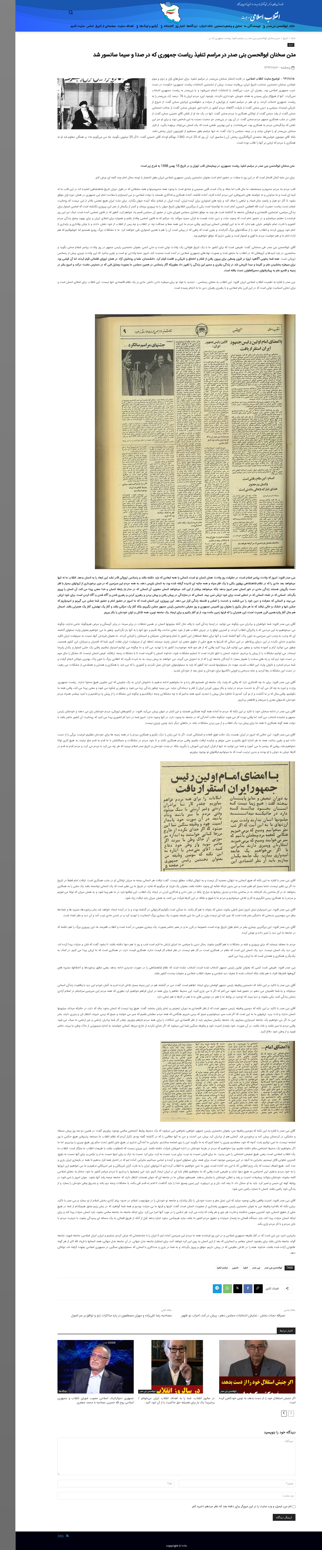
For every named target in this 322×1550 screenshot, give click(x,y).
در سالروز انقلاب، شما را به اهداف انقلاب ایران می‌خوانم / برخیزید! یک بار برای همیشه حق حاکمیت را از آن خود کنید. (161, 1400)
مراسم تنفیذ (206, 1268)
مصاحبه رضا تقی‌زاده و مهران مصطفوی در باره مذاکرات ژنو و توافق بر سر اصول (106, 1315)
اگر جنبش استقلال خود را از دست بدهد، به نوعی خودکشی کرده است (242, 1400)
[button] (89, 12)
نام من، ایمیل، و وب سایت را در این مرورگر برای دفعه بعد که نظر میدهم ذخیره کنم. (226, 1506)
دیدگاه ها (47, 1391)
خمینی (220, 1268)
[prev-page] (276, 1413)
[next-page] (268, 1413)
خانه (277, 38)
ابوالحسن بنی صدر (258, 1268)
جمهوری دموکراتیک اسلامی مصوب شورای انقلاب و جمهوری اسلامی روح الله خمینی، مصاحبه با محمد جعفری (80, 1400)
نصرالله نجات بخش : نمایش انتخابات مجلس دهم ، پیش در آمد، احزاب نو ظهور (218, 1315)
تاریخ (270, 38)
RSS (45, 1536)
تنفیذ (230, 1268)
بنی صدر (241, 1268)
